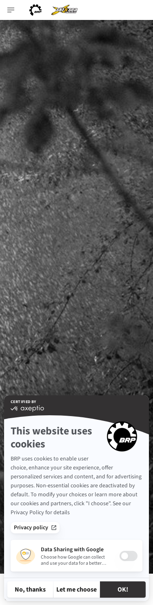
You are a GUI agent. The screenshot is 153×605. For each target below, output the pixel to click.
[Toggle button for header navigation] (11, 10)
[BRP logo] (35, 10)
